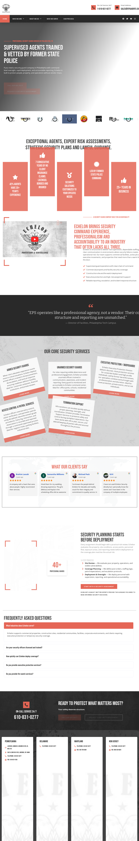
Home (5, 19)
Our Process (68, 19)
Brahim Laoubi (22, 474)
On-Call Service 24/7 (104, 5)
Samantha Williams (55, 474)
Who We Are (18, 18)
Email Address (126, 5)
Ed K (111, 474)
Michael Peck (84, 474)
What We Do (35, 18)
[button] (1, 119)
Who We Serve (52, 19)
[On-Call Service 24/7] (93, 7)
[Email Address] (117, 7)
